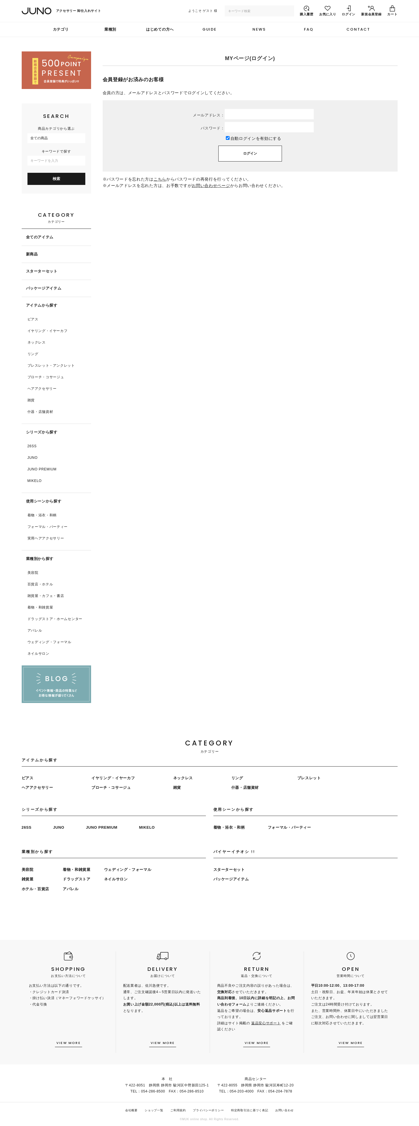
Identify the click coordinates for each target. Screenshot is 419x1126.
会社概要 (131, 1110)
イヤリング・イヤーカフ (47, 331)
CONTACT (358, 29)
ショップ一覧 (154, 1110)
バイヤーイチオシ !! (234, 851)
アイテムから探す (42, 305)
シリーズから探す (42, 432)
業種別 (110, 29)
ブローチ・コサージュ (45, 377)
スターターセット (42, 271)
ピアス (32, 319)
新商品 (32, 254)
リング (32, 354)
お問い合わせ (284, 1110)
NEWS (259, 29)
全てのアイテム (40, 237)
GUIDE (209, 29)
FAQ (308, 29)
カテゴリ (61, 29)
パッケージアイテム (44, 288)
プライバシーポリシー (208, 1110)
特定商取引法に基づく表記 (249, 1110)
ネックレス (36, 342)
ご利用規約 (178, 1110)
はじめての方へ (160, 29)
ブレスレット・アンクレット (51, 365)
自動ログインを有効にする (255, 138)
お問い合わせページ (211, 185)
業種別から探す (40, 558)
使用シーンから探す (44, 501)
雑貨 (31, 400)
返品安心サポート (266, 1023)
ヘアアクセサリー (42, 389)
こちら (160, 179)
